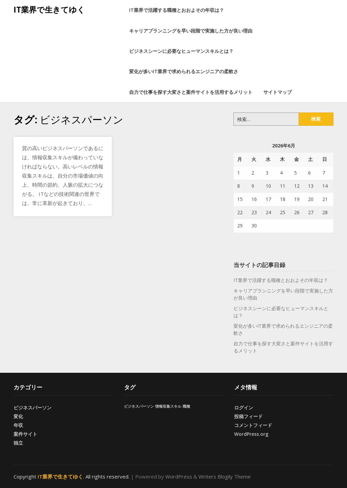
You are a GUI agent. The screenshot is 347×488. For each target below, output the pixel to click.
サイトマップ (277, 92)
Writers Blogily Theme (225, 476)
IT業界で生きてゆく (49, 9)
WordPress (178, 476)
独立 (18, 443)
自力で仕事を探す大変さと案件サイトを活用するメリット (190, 92)
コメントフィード (253, 425)
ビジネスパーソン (33, 407)
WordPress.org (251, 434)
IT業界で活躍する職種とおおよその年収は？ (176, 10)
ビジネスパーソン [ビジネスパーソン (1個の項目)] (139, 406)
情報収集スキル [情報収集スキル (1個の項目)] (168, 406)
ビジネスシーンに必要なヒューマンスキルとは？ (181, 51)
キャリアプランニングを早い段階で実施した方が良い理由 (190, 30)
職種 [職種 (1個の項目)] (186, 406)
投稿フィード (248, 416)
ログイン (243, 407)
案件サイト (25, 434)
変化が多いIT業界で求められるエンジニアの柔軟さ (183, 71)
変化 (18, 416)
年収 (18, 425)
